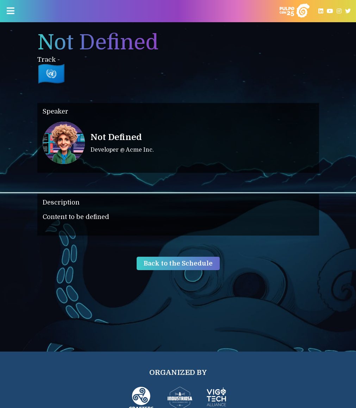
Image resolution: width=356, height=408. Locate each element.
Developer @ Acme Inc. (122, 150)
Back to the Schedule (178, 263)
